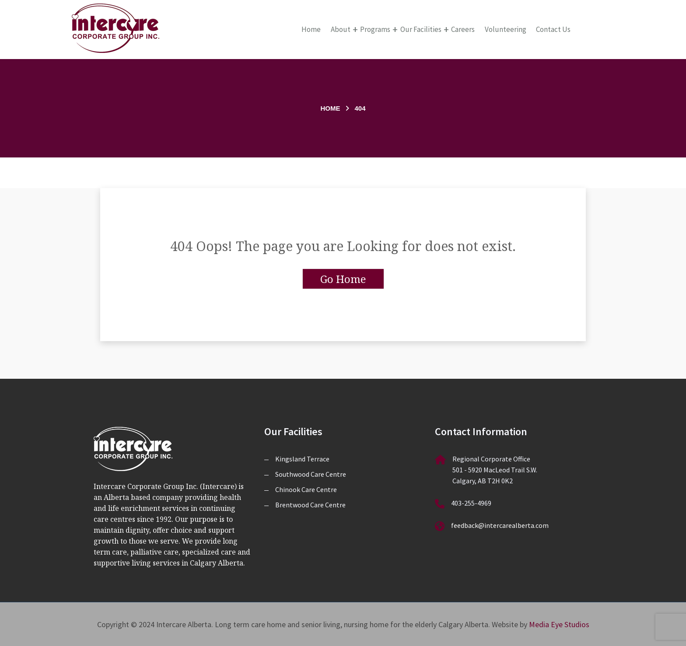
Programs (375, 29)
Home (311, 29)
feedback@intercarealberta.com (500, 525)
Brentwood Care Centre (310, 504)
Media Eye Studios (559, 624)
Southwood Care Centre (310, 474)
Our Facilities (420, 29)
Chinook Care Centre (306, 489)
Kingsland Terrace (302, 458)
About (340, 29)
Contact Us (553, 29)
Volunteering (505, 29)
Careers (463, 29)
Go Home (343, 279)
